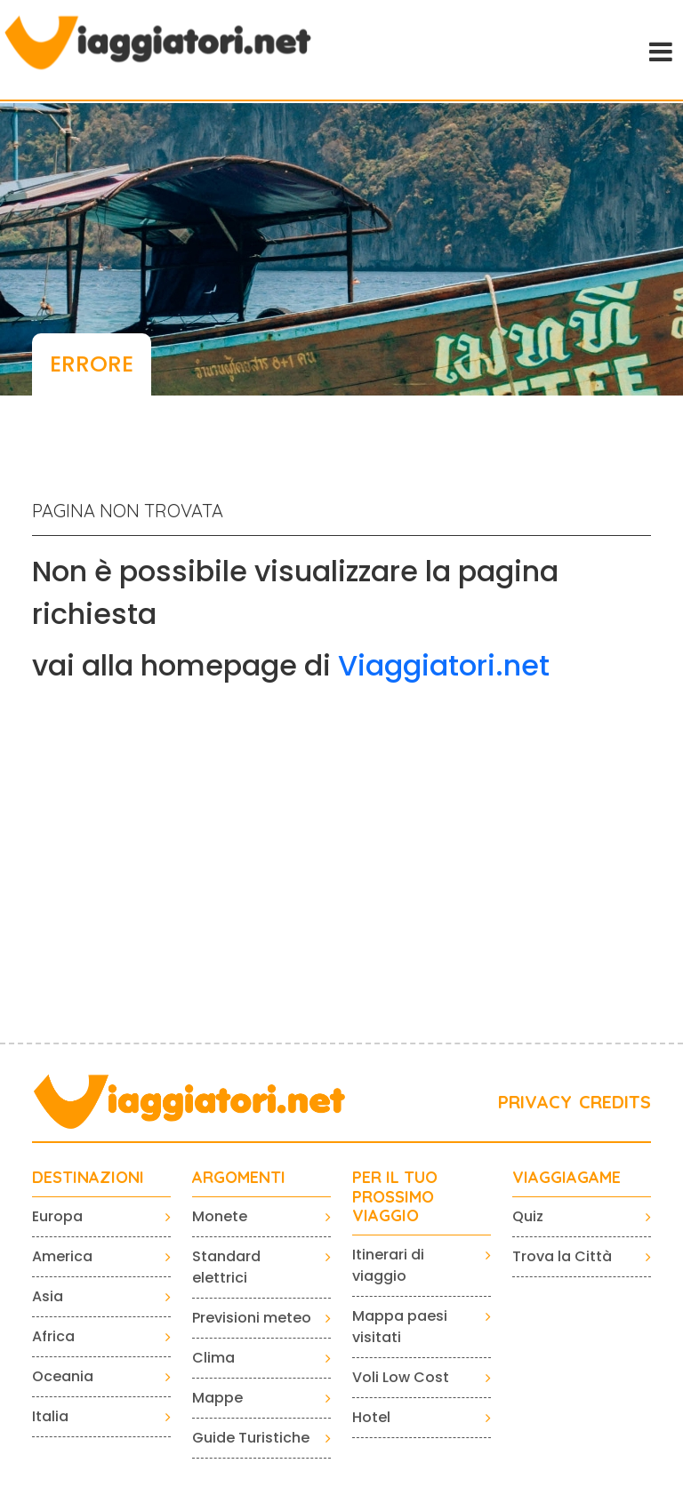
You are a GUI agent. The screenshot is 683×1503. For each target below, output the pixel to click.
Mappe (217, 1397)
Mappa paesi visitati (399, 1326)
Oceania (62, 1376)
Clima (213, 1357)
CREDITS (615, 1102)
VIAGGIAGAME (566, 1177)
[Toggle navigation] (659, 50)
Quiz (527, 1216)
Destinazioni (88, 1177)
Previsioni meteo (251, 1317)
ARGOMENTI (238, 1177)
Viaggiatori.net (444, 665)
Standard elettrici (226, 1267)
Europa (57, 1216)
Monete (219, 1216)
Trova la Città (562, 1256)
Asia (47, 1296)
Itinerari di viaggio (388, 1265)
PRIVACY (535, 1102)
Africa (53, 1336)
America (62, 1256)
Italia (50, 1416)
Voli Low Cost (400, 1377)
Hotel (371, 1417)
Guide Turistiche (250, 1437)
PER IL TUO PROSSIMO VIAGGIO (395, 1197)
